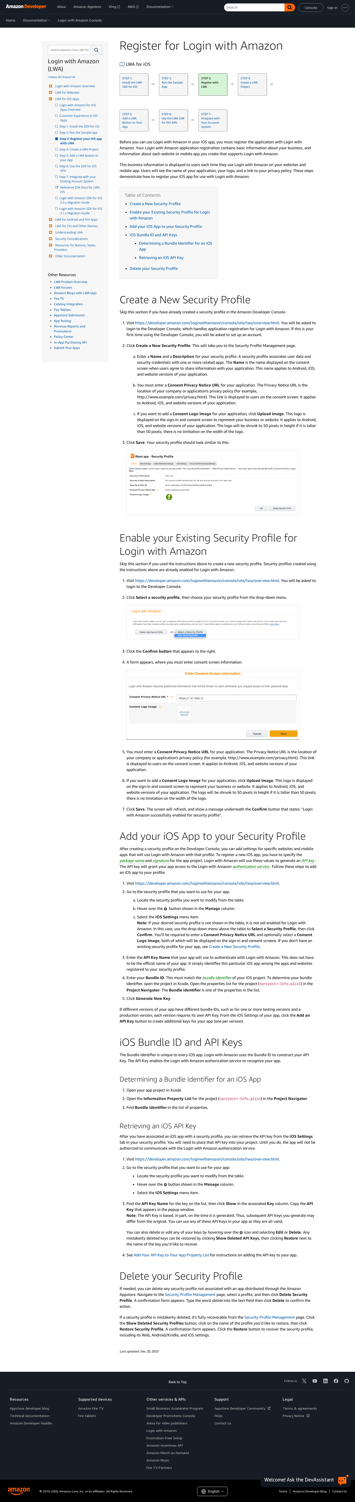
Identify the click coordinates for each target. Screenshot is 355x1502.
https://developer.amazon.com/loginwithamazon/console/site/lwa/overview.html (207, 322)
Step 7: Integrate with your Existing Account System (78, 179)
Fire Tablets (62, 310)
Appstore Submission (69, 315)
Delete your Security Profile (154, 268)
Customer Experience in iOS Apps (79, 118)
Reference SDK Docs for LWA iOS (80, 189)
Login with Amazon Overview (74, 86)
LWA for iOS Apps (66, 99)
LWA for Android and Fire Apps (76, 219)
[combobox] (69, 50)
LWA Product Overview (70, 282)
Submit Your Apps (67, 348)
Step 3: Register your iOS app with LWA (81, 141)
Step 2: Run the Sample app (78, 132)
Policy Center (63, 337)
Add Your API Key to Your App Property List (171, 1254)
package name (132, 860)
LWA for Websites (66, 92)
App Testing (62, 321)
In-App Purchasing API (70, 342)
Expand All (69, 76)
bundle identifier (216, 977)
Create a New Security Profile (155, 203)
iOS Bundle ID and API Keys (153, 234)
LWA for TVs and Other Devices (76, 226)
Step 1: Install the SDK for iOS (80, 126)
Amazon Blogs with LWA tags (75, 293)
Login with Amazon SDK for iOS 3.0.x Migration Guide (81, 200)
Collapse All (54, 76)
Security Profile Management (190, 1294)
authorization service (250, 866)
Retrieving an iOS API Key (161, 257)
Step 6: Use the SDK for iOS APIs (78, 168)
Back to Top (178, 1382)
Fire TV (59, 298)
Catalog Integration (68, 304)
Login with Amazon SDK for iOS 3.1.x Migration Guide (81, 211)
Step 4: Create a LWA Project (79, 149)
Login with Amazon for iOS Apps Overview (78, 107)
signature (161, 860)
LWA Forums (63, 287)
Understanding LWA (68, 232)
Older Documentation (69, 256)
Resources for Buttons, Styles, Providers (75, 247)
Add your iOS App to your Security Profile (166, 226)
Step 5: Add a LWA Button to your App (79, 157)
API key (308, 860)
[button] (96, 50)
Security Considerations (71, 239)
